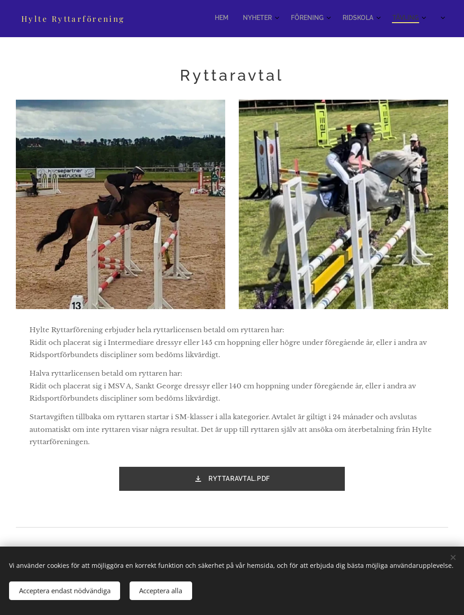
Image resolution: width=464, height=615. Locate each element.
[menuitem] (326, 18)
